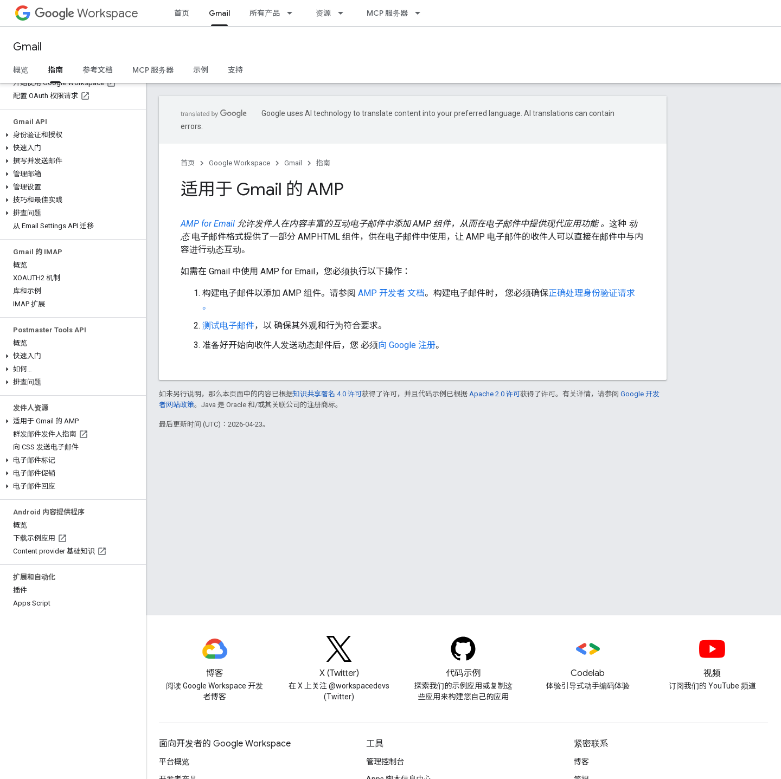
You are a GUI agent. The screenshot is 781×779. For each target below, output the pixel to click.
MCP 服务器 (387, 13)
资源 (323, 13)
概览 (20, 70)
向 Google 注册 (407, 345)
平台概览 (174, 761)
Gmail (27, 47)
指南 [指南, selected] (55, 70)
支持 (235, 70)
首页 (181, 13)
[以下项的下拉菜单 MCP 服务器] (421, 13)
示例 (200, 70)
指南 (323, 163)
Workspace (86, 13)
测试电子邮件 (228, 325)
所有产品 (264, 13)
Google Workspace (239, 163)
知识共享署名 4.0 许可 (327, 394)
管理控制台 (385, 761)
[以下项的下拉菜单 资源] (344, 13)
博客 (581, 761)
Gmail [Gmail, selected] (219, 13)
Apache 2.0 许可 (494, 394)
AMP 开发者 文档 (391, 293)
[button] (71, 134)
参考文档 (97, 70)
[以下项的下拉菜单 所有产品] (293, 13)
